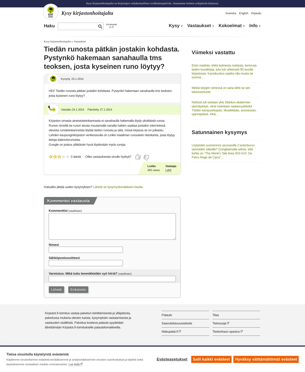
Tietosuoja (219, 323)
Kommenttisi (58, 210)
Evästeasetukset (172, 359)
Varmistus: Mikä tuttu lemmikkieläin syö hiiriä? (83, 273)
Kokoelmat (230, 25)
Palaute (167, 315)
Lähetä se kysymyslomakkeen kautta (118, 187)
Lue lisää (74, 364)
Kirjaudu (256, 13)
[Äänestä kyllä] (138, 156)
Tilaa (215, 315)
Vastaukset (199, 25)
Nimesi (54, 244)
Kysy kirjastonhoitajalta (57, 41)
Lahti (168, 170)
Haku (49, 25)
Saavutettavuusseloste (177, 323)
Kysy (174, 25)
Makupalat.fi (170, 331)
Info (253, 25)
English (243, 13)
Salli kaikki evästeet (211, 359)
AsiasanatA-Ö (111, 25)
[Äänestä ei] (146, 157)
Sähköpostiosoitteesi (64, 258)
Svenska (230, 13)
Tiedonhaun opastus (226, 331)
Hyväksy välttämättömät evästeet (266, 359)
